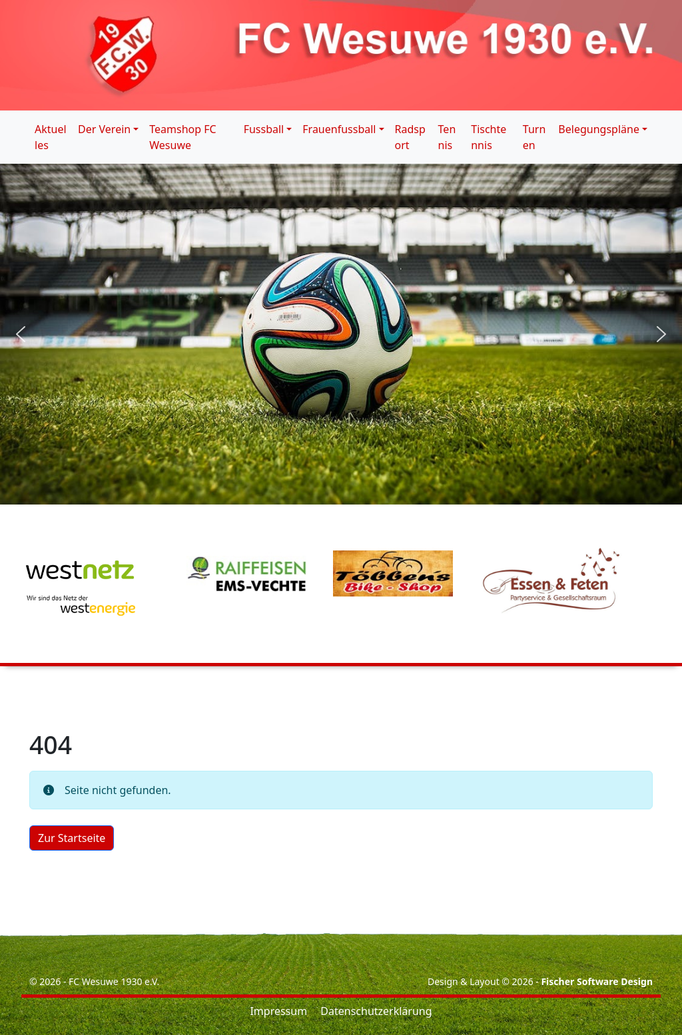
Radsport (410, 137)
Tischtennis (488, 137)
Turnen (534, 137)
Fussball (264, 129)
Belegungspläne (598, 129)
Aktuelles (51, 137)
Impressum (278, 1011)
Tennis (447, 137)
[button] (20, 334)
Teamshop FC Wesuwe (182, 137)
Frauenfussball (339, 129)
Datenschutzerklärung (376, 1011)
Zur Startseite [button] (71, 838)
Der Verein (104, 129)
